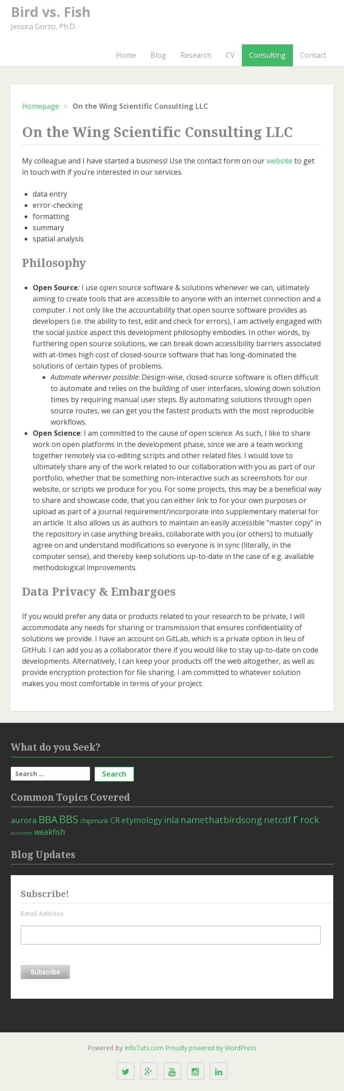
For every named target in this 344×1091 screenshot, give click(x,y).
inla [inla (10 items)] (171, 820)
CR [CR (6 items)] (115, 820)
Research (196, 55)
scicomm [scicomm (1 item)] (21, 833)
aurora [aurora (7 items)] (24, 820)
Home (126, 55)
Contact (313, 55)
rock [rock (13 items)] (309, 819)
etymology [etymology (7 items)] (141, 820)
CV (230, 55)
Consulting (267, 55)
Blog (158, 55)
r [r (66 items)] (295, 818)
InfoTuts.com (144, 1048)
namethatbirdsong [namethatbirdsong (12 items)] (221, 819)
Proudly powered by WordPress (211, 1048)
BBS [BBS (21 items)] (68, 819)
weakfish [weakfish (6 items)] (49, 831)
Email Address (42, 913)
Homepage (40, 106)
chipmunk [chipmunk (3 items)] (94, 820)
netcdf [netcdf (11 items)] (277, 819)
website (279, 161)
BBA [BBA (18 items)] (48, 819)
